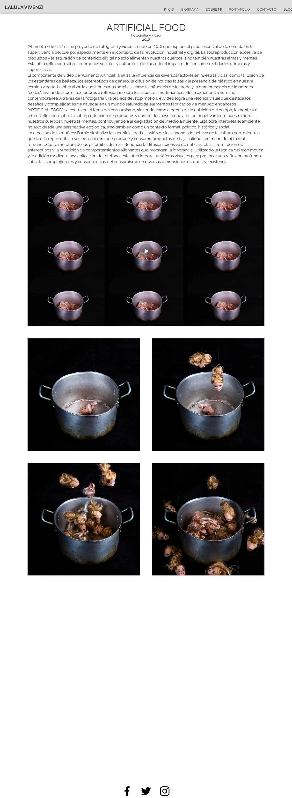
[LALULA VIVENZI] (24, 7)
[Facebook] (127, 791)
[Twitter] (145, 791)
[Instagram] (164, 791)
